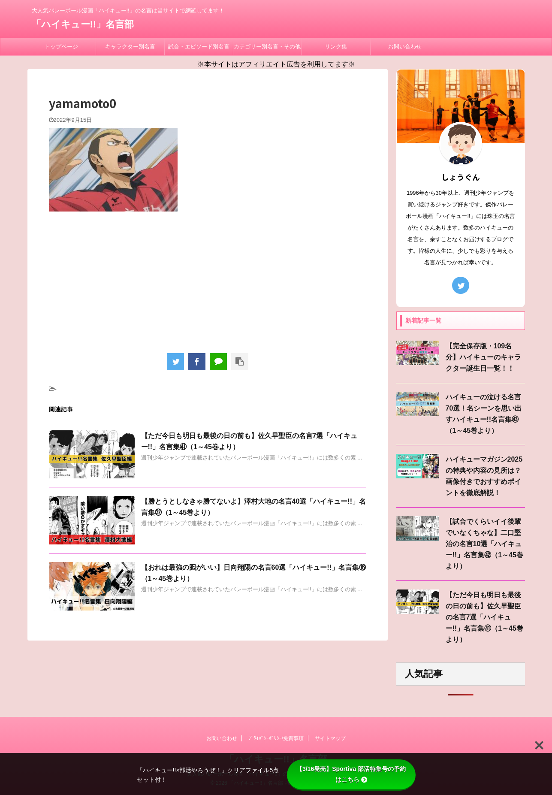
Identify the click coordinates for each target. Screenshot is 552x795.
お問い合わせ (405, 46)
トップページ (61, 46)
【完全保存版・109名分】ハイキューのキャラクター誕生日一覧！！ (483, 357)
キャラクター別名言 (130, 46)
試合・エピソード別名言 (198, 46)
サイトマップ (330, 738)
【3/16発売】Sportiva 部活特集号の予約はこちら (351, 774)
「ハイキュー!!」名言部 (83, 24)
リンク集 (336, 46)
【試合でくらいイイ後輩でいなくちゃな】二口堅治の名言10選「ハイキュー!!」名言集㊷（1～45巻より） (484, 544)
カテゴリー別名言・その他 (267, 46)
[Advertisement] (207, 280)
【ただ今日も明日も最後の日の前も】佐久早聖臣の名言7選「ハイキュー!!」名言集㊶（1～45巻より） (484, 617)
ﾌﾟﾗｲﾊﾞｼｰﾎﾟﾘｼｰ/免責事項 (276, 738)
